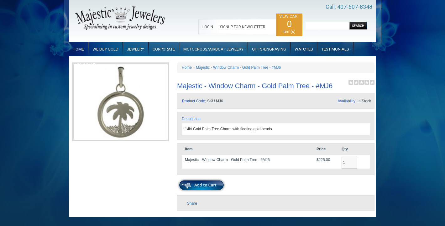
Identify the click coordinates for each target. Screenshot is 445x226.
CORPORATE (164, 49)
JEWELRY (135, 49)
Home (187, 67)
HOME (78, 49)
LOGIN (207, 27)
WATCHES (304, 49)
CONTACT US (85, 64)
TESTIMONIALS (335, 49)
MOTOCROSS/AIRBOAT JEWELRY (213, 49)
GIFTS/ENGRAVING (269, 49)
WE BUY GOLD (105, 49)
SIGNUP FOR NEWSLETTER (242, 27)
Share (192, 203)
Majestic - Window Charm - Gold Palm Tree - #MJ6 (238, 67)
